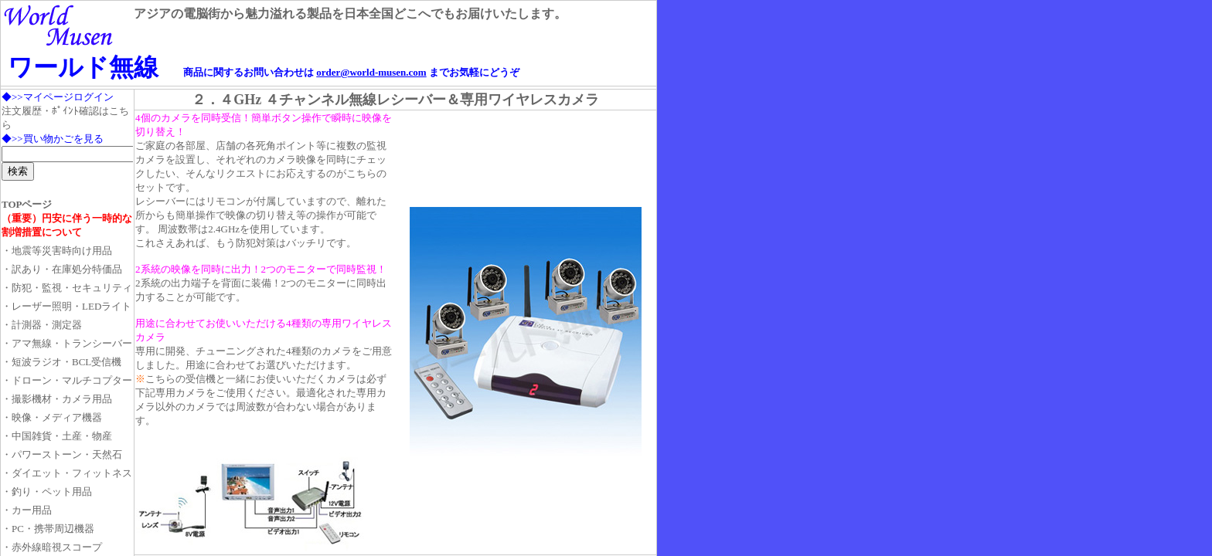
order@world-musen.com (371, 72)
